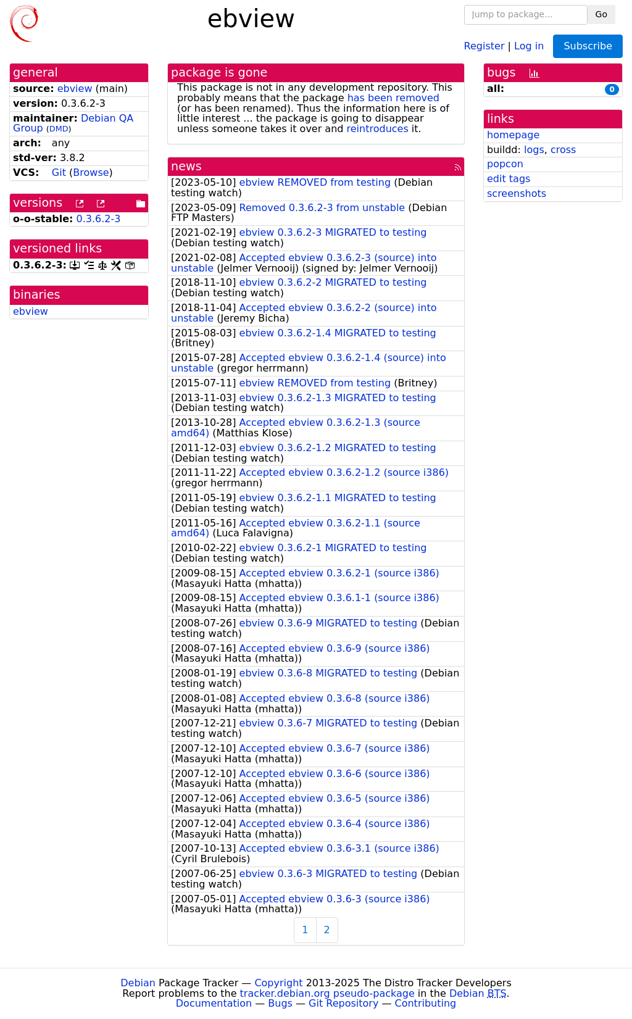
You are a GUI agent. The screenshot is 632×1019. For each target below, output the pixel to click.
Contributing (426, 1003)
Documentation (214, 1003)
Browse (91, 172)
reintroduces (378, 129)
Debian (138, 983)
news (186, 166)
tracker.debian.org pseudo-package (327, 993)
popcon (505, 164)
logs (534, 150)
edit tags (508, 179)
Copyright (278, 983)
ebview (75, 88)
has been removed (393, 98)
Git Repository (343, 1003)
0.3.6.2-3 (99, 219)
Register (484, 45)
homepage (513, 135)
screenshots (516, 193)
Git (59, 172)
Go (601, 14)
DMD (59, 128)
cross (563, 150)
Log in (529, 45)
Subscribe (587, 46)
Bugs (280, 1003)
